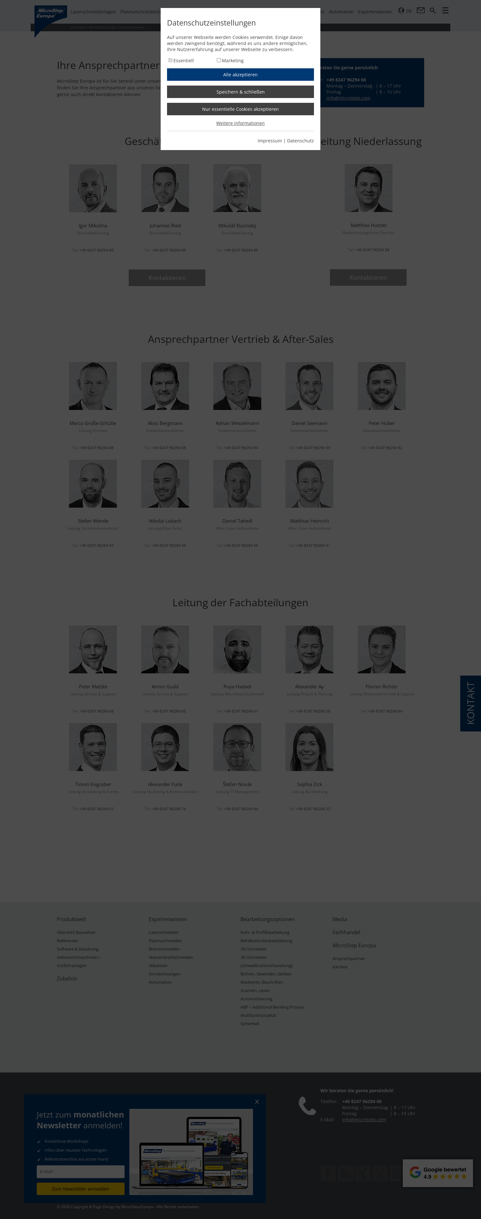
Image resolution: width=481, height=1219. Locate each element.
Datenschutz (300, 141)
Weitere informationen (240, 123)
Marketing (233, 60)
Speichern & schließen (241, 92)
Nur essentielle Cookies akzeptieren (240, 109)
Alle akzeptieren (240, 75)
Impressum (270, 141)
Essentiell (183, 60)
